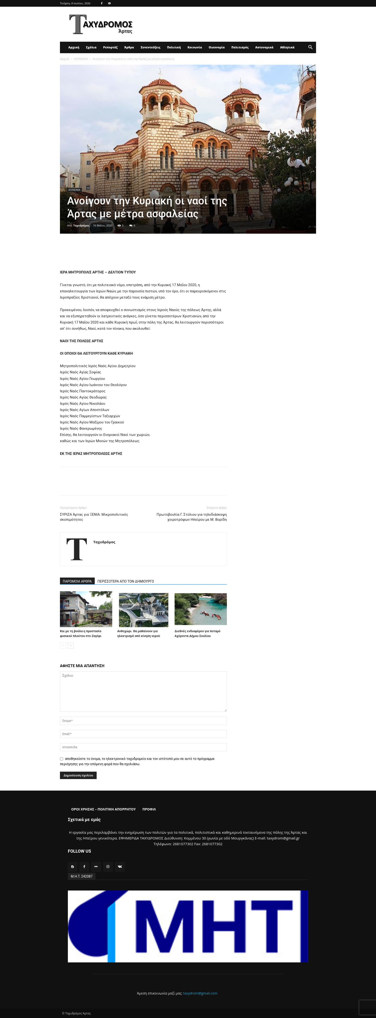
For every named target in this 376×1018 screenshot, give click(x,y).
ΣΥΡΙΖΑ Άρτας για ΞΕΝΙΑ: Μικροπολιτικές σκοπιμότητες (94, 517)
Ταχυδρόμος (81, 225)
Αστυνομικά (264, 47)
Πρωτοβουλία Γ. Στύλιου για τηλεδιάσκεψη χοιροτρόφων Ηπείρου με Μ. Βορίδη (192, 517)
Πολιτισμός (240, 47)
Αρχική (73, 47)
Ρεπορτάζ (110, 47)
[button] (310, 48)
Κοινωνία (195, 47)
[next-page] (71, 645)
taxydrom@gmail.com (200, 993)
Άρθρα (129, 47)
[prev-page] (63, 645)
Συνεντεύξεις (150, 47)
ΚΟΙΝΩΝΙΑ (81, 59)
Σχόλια (91, 47)
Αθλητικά (287, 47)
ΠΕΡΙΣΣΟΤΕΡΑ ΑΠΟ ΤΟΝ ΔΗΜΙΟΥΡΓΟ (126, 581)
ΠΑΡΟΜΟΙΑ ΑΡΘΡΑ (77, 581)
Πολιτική (174, 47)
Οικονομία (217, 47)
